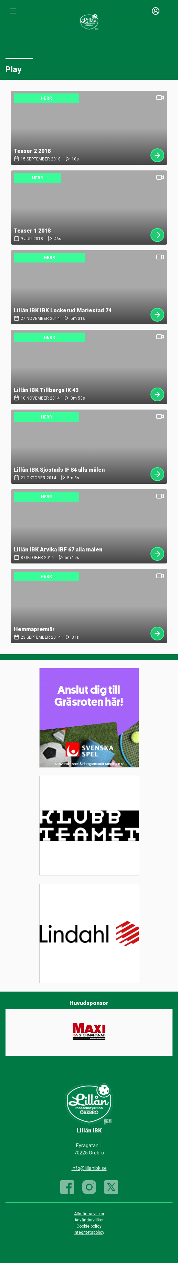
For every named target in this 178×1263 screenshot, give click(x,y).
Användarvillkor (89, 1220)
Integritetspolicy (89, 1232)
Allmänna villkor (89, 1213)
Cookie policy (89, 1226)
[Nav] (13, 11)
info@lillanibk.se (89, 1168)
